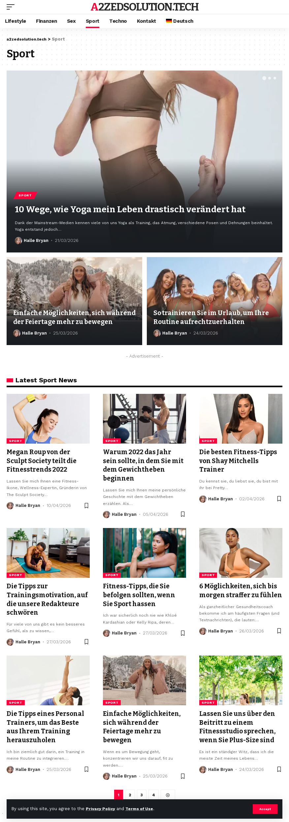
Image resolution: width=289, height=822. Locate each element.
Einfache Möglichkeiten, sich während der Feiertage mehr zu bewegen (65, 313)
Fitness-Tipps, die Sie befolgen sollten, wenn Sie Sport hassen (141, 593)
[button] (264, 78)
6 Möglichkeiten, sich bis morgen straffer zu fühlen (240, 593)
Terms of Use (142, 808)
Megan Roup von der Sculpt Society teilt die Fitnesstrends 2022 (43, 460)
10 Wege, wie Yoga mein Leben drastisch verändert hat (142, 209)
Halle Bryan (36, 240)
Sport (25, 195)
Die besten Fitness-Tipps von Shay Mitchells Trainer (239, 460)
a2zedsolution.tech (144, 7)
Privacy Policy (101, 808)
